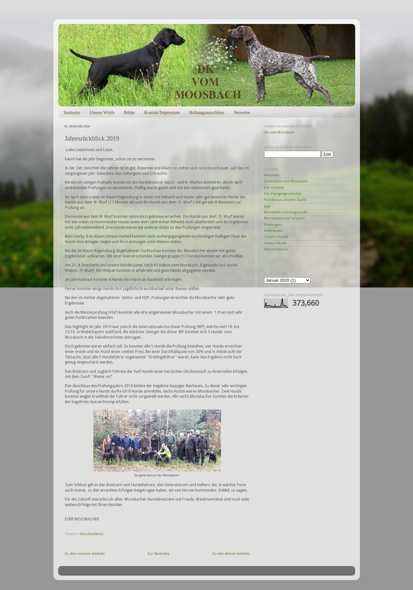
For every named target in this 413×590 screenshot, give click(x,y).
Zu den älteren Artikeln (231, 554)
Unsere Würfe (102, 112)
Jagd (267, 206)
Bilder (129, 112)
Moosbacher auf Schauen (284, 218)
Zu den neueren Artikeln (85, 554)
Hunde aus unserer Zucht (285, 200)
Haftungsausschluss (206, 112)
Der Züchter (274, 188)
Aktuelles (271, 175)
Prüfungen (272, 225)
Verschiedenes (91, 534)
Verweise (241, 112)
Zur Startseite (158, 554)
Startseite (72, 112)
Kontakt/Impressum (162, 112)
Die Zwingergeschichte (282, 194)
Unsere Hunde (276, 237)
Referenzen (273, 231)
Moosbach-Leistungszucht (285, 212)
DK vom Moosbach (279, 132)
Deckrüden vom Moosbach (286, 181)
